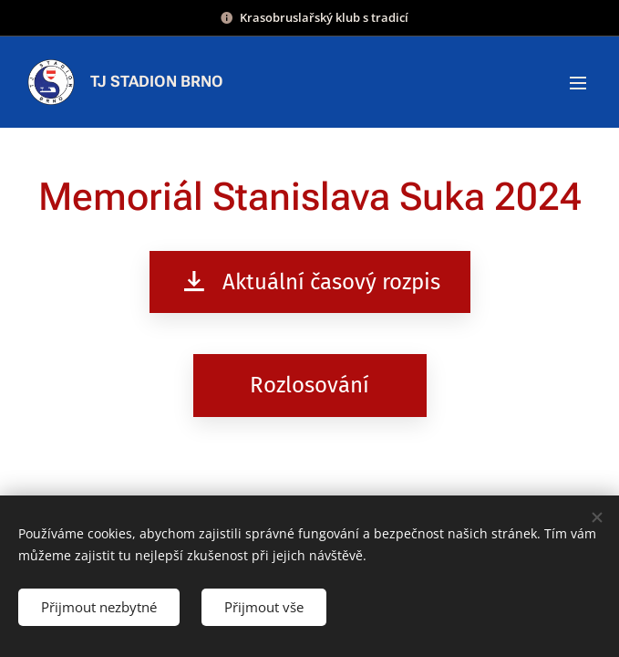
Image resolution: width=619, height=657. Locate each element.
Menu (578, 83)
